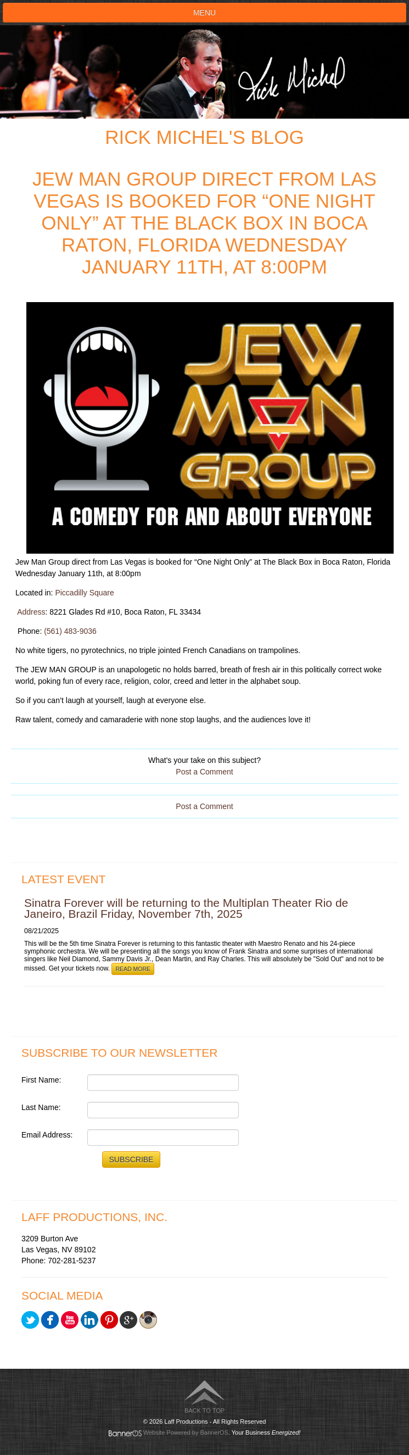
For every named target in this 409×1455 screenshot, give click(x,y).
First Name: (41, 1079)
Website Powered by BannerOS (185, 1432)
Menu (204, 12)
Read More (132, 969)
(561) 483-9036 (70, 631)
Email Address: (46, 1134)
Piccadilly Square (84, 592)
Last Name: (41, 1107)
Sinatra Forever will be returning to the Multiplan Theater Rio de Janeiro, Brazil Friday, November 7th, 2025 (186, 908)
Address (31, 611)
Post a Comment (204, 771)
